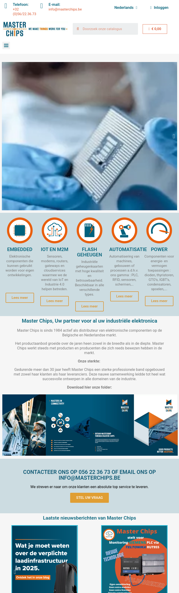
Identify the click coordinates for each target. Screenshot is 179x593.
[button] (5, 136)
